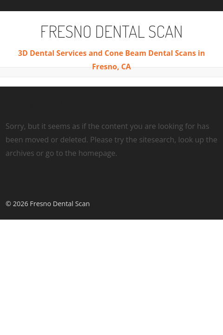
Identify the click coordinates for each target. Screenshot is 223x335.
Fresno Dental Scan (111, 31)
